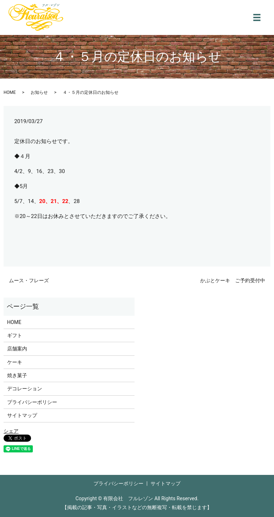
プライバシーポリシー (32, 402)
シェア (11, 431)
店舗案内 (17, 348)
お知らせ (39, 92)
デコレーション (24, 388)
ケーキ (14, 362)
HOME (10, 92)
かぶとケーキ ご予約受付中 (232, 280)
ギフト (14, 335)
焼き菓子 (17, 375)
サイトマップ (22, 415)
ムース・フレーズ (29, 280)
